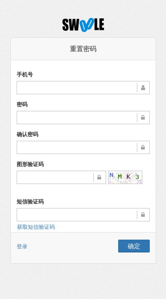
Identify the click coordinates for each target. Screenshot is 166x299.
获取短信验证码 (36, 227)
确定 (134, 246)
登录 (22, 246)
